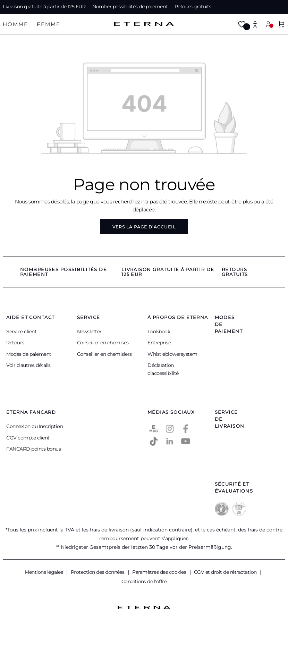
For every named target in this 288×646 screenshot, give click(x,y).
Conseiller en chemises (103, 342)
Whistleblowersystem (172, 354)
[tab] (15, 24)
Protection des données (98, 572)
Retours (15, 342)
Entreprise (159, 342)
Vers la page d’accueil (144, 226)
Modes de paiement (28, 354)
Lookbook (158, 331)
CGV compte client (28, 438)
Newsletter (89, 331)
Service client (21, 331)
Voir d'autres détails (28, 365)
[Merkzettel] (242, 25)
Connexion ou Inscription (34, 426)
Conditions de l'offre (144, 581)
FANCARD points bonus (33, 449)
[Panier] (281, 25)
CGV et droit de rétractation (226, 572)
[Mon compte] (268, 24)
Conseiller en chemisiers (104, 354)
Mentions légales (44, 572)
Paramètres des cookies (159, 572)
